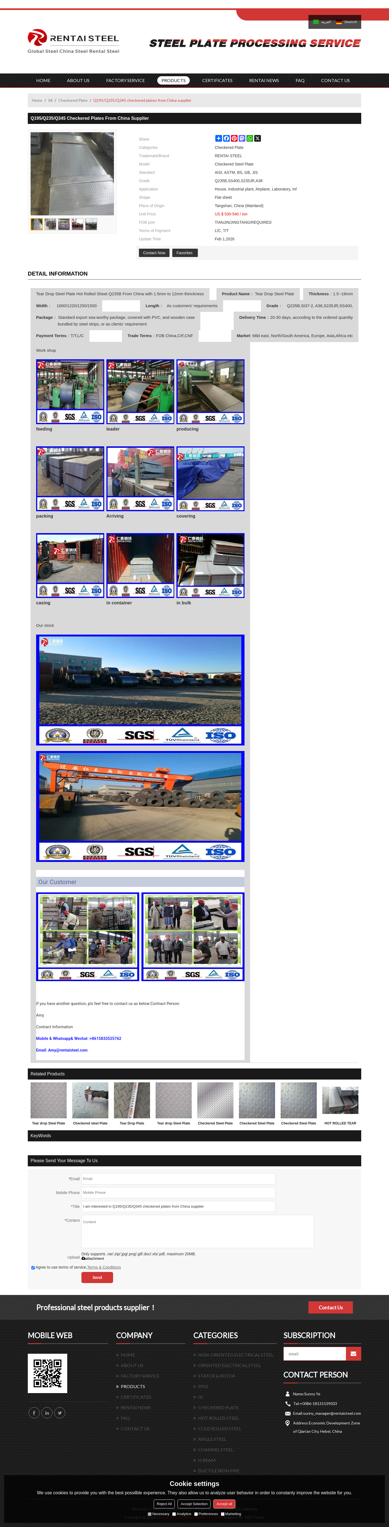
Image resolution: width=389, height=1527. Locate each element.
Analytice (181, 1514)
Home (37, 100)
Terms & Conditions (104, 1267)
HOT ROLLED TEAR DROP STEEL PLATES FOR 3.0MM (340, 1124)
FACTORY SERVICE (125, 80)
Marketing (231, 1514)
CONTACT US (335, 80)
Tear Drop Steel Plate (274, 294)
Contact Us (331, 1307)
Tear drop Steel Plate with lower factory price (173, 1124)
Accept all (224, 1504)
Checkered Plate (73, 100)
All (50, 100)
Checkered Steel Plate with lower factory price (215, 1124)
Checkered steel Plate (90, 1123)
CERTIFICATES (217, 80)
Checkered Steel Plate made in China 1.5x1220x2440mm (257, 1124)
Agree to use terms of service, (76, 1267)
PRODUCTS (173, 80)
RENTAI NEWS (264, 80)
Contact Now (154, 253)
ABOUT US (78, 80)
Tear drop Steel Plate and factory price (48, 1124)
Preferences (206, 1514)
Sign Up (282, 6)
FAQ (300, 80)
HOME (43, 80)
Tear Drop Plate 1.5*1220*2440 (132, 1124)
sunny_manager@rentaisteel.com (332, 1413)
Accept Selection (194, 1504)
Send (97, 1277)
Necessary (158, 1514)
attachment (92, 1258)
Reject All (164, 1504)
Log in (270, 6)
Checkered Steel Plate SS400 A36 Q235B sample (298, 1124)
